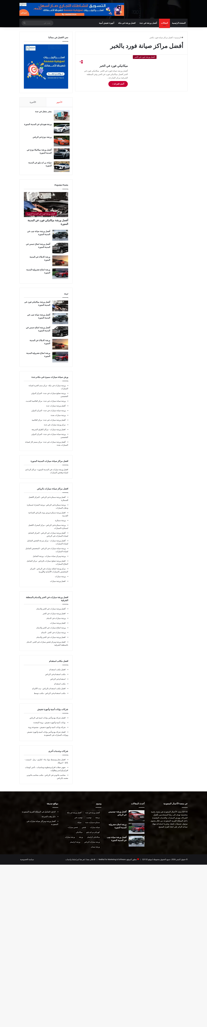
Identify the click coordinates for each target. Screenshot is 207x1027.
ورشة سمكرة (60, 523)
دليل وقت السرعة (49, 819)
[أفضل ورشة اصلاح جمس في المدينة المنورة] (60, 251)
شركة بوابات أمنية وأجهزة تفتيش (52, 730)
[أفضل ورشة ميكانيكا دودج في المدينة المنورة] (60, 155)
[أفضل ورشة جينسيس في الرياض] (136, 818)
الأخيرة (33, 102)
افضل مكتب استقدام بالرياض (54, 691)
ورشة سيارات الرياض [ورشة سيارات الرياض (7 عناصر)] (92, 845)
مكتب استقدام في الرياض (55, 677)
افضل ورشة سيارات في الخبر (54, 616)
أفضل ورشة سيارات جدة (56, 409)
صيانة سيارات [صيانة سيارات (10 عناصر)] (95, 830)
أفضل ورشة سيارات (57, 543)
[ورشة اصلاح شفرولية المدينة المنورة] (60, 276)
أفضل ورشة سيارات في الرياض (53, 536)
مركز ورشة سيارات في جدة (55, 428)
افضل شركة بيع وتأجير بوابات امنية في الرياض (48, 721)
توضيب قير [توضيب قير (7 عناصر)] (78, 820)
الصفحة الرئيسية (179, 23)
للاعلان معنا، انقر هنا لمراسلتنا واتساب (80, 862)
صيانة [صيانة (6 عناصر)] (79, 825)
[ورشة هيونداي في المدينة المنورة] (60, 129)
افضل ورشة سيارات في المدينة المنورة (53, 472)
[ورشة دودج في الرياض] (60, 142)
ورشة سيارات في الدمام (56, 621)
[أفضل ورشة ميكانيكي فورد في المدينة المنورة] (46, 207)
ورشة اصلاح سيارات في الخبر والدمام (51, 631)
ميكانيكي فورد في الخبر (113, 66)
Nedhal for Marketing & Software (112, 862)
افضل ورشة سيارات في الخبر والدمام (51, 640)
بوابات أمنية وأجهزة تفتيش (55, 725)
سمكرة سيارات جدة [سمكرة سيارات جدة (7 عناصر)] (92, 825)
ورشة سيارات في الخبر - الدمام (53, 635)
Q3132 (145, 862)
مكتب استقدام (60, 687)
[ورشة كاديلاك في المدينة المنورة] (60, 263)
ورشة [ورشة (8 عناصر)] (81, 840)
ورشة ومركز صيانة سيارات (55, 559)
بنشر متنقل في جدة (42, 113)
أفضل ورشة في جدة (148, 23)
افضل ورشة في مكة (127, 23)
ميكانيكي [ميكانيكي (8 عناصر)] (79, 835)
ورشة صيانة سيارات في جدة (54, 404)
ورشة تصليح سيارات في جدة (54, 396)
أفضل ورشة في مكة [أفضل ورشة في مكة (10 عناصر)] (74, 816)
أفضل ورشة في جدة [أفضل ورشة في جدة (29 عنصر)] (92, 816)
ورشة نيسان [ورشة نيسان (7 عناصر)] (95, 850)
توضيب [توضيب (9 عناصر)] (88, 820)
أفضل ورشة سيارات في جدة (54, 423)
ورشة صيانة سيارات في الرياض (53, 551)
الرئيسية (178, 37)
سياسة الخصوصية (27, 862)
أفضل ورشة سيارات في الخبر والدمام (51, 612)
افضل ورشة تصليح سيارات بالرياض (52, 564)
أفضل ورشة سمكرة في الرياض (53, 500)
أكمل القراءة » (118, 84)
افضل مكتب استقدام (57, 672)
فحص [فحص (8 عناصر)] (84, 830)
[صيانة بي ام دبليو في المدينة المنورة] (60, 168)
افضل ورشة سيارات (57, 432)
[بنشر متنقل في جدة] (60, 116)
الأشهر (59, 102)
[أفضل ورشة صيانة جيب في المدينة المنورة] (60, 238)
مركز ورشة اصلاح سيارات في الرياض (51, 571)
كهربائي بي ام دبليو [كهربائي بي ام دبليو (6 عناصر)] (93, 835)
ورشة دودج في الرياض (40, 138)
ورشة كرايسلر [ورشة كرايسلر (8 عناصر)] (75, 845)
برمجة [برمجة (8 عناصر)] (97, 820)
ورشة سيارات (60, 579)
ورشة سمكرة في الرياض (56, 508)
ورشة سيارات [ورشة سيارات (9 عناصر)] (70, 840)
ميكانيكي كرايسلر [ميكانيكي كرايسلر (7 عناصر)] (93, 840)
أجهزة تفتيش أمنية (106, 23)
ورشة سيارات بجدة (58, 418)
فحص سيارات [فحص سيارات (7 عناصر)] (73, 830)
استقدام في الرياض (58, 682)
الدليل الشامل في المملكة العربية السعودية (39, 815)
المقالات (164, 23)
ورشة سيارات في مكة (57, 388)
